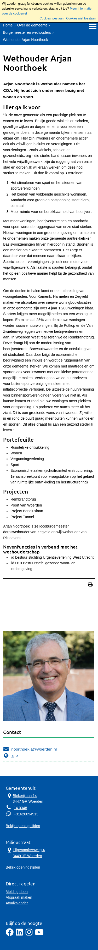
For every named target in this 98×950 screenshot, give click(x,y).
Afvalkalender (17, 903)
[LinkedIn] (19, 935)
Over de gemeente (32, 25)
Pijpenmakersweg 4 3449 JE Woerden (25, 852)
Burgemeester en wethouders (27, 32)
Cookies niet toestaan (81, 18)
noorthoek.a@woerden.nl (30, 749)
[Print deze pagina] (90, 585)
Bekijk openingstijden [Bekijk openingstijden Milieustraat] (23, 867)
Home (8, 25)
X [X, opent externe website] (8, 755)
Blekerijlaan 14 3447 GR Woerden (24, 798)
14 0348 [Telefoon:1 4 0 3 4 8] (20, 808)
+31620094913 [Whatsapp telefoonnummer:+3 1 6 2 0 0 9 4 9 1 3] (26, 814)
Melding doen (17, 892)
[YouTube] (39, 935)
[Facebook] (10, 935)
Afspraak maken (19, 897)
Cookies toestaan (51, 18)
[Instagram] (29, 935)
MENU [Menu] (93, 26)
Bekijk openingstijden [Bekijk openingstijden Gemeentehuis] (23, 826)
